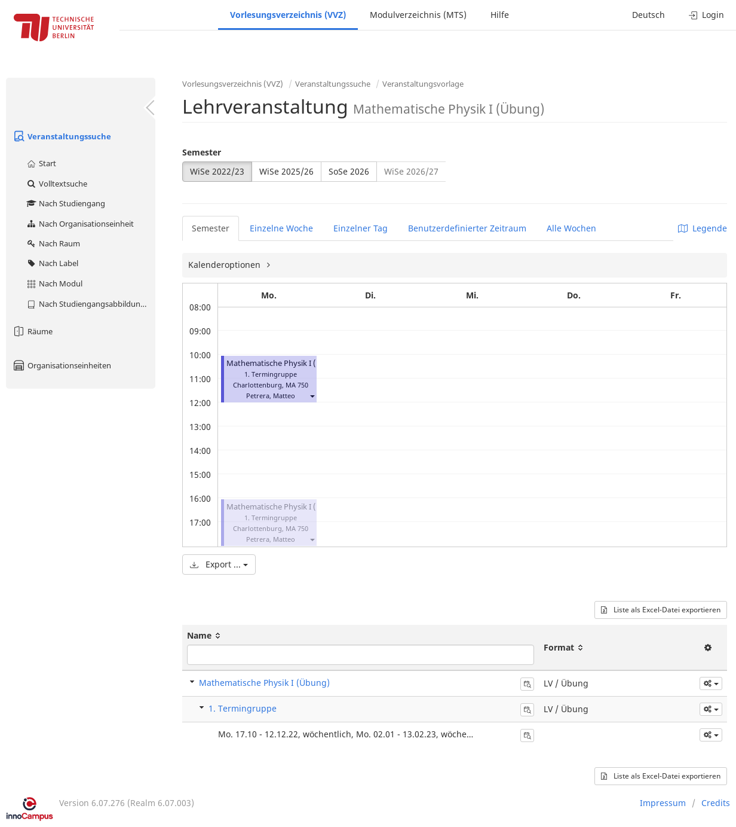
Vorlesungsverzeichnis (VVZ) (288, 14)
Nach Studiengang (65, 203)
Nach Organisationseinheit (80, 223)
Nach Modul (54, 283)
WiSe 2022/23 (217, 171)
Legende (702, 228)
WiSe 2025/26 (286, 171)
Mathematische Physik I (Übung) (285, 363)
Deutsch (648, 14)
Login (706, 14)
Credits (715, 802)
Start (41, 163)
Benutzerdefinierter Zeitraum (467, 228)
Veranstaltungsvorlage (423, 83)
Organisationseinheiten (61, 365)
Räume (32, 331)
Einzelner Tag (360, 228)
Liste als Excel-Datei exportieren (660, 610)
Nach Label (52, 263)
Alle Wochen (571, 228)
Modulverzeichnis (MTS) (418, 14)
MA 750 (297, 384)
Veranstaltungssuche (61, 136)
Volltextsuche (56, 183)
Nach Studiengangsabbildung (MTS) (90, 303)
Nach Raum (53, 243)
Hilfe (499, 14)
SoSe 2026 (349, 171)
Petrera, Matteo (270, 395)
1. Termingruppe (242, 708)
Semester (201, 152)
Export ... (219, 564)
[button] (312, 395)
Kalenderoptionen (225, 264)
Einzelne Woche (281, 228)
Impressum (663, 802)
